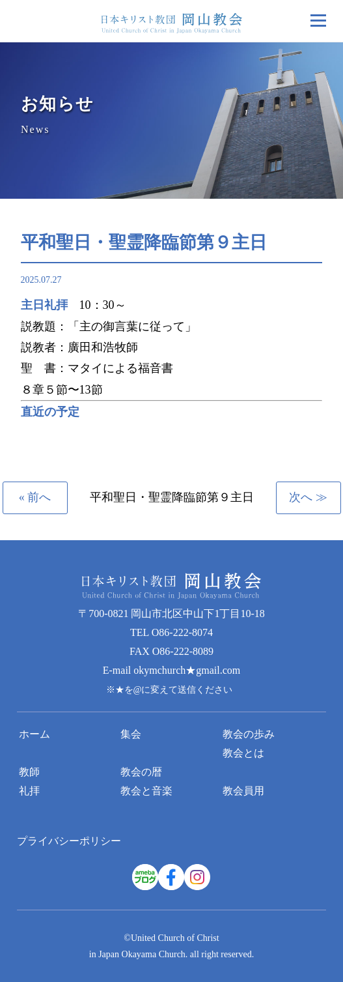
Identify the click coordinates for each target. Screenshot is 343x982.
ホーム (34, 734)
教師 (29, 771)
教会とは (243, 752)
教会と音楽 (146, 790)
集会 (130, 734)
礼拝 (29, 790)
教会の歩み (249, 734)
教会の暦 (141, 771)
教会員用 (243, 790)
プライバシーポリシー (69, 840)
